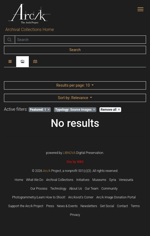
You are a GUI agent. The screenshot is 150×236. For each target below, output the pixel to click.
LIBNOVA (69, 153)
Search (75, 50)
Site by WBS (75, 162)
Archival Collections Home (29, 29)
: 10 (73, 85)
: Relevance (73, 98)
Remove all (110, 110)
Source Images (75, 110)
